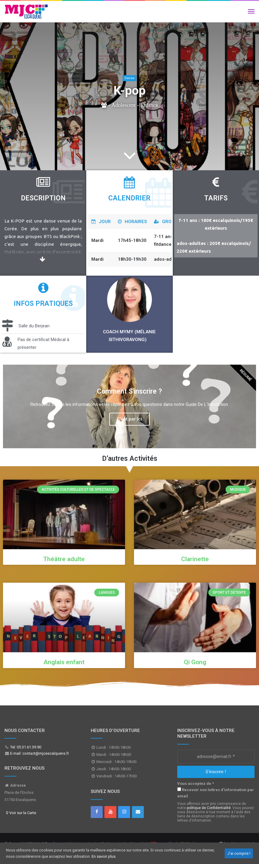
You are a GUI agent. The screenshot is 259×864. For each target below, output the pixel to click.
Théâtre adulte (64, 559)
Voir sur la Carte (22, 813)
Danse (129, 78)
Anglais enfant (64, 662)
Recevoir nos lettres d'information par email (215, 792)
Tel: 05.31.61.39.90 (25, 747)
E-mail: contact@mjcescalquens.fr (39, 753)
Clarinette (195, 559)
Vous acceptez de (195, 783)
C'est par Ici (129, 419)
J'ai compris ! (238, 853)
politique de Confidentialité (209, 808)
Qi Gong (195, 662)
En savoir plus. (104, 856)
